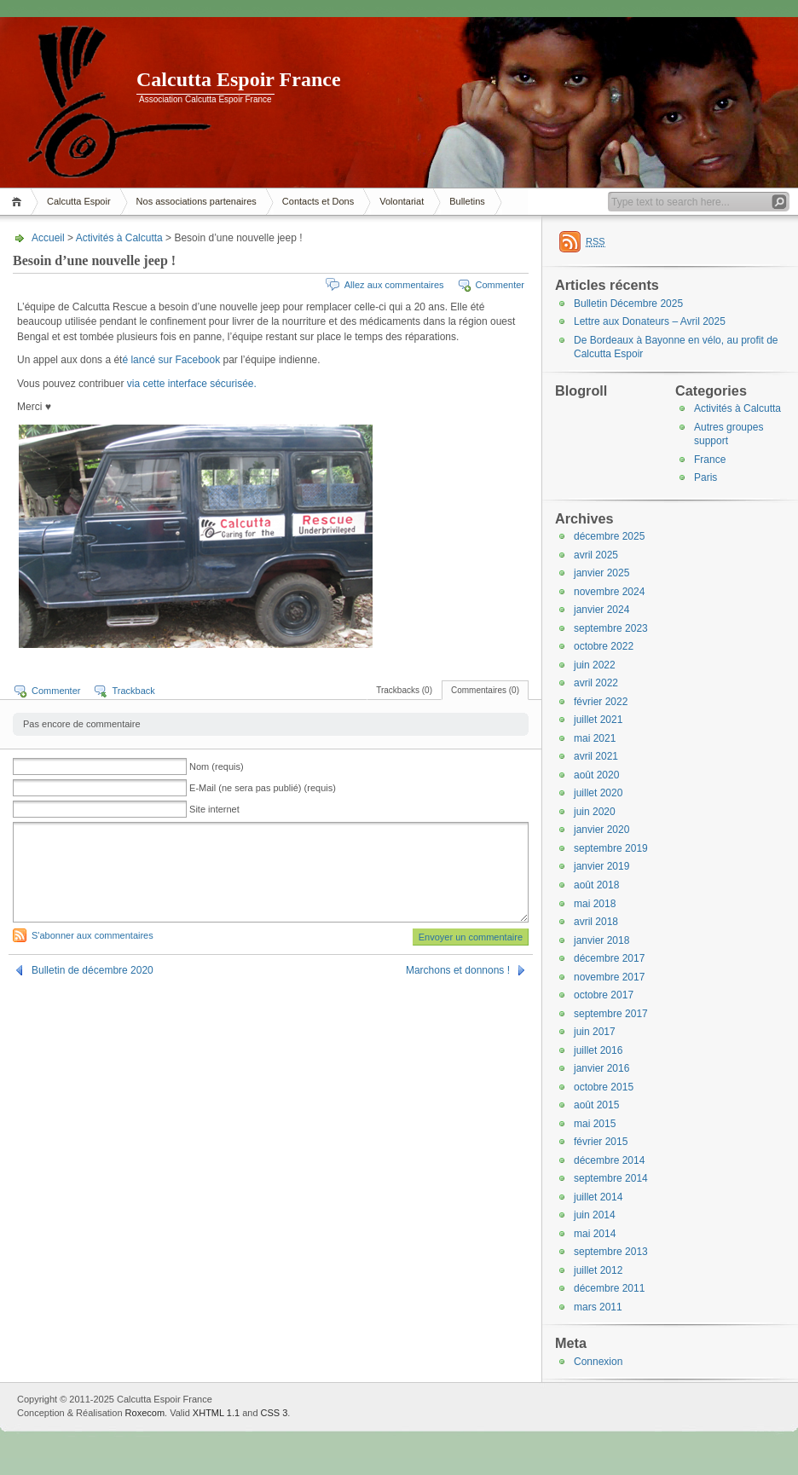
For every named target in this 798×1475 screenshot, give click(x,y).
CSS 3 (274, 1413)
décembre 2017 (609, 958)
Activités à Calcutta (119, 238)
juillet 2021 (598, 720)
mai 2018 (595, 904)
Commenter (500, 285)
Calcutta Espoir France (238, 79)
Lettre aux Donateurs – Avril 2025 (650, 321)
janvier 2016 (601, 1068)
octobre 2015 (603, 1087)
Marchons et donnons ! (458, 970)
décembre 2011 (609, 1288)
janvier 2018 (601, 940)
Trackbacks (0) (404, 690)
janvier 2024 (601, 610)
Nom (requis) (216, 766)
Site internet (214, 809)
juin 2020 (595, 812)
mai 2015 (595, 1124)
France (710, 460)
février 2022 (600, 702)
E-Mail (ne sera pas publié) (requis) (262, 788)
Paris (705, 477)
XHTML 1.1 (216, 1413)
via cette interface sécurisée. (192, 384)
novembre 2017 (609, 977)
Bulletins (467, 201)
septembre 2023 (611, 628)
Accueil (19, 201)
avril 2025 (596, 555)
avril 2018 (596, 922)
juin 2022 (595, 665)
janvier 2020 (601, 830)
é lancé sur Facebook (172, 360)
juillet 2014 (598, 1197)
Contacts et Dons (318, 201)
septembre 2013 (611, 1252)
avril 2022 (596, 683)
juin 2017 (595, 1032)
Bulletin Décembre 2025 (628, 303)
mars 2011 (598, 1307)
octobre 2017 (603, 995)
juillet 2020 (598, 793)
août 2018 (596, 885)
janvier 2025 (601, 573)
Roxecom (145, 1413)
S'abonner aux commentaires (92, 935)
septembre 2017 (611, 1014)
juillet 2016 (598, 1050)
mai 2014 (595, 1234)
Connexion (598, 1362)
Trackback (133, 690)
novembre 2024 (609, 592)
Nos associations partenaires (196, 201)
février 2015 (600, 1142)
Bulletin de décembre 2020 (92, 970)
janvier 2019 (601, 866)
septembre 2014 (611, 1178)
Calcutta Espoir (79, 201)
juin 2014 (595, 1215)
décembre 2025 (609, 536)
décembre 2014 (609, 1160)
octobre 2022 (603, 646)
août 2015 (596, 1105)
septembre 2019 (611, 848)
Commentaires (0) (485, 690)
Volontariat (401, 201)
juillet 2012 (598, 1270)
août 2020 (596, 775)
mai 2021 (595, 738)
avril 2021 (596, 756)
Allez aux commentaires (394, 285)
